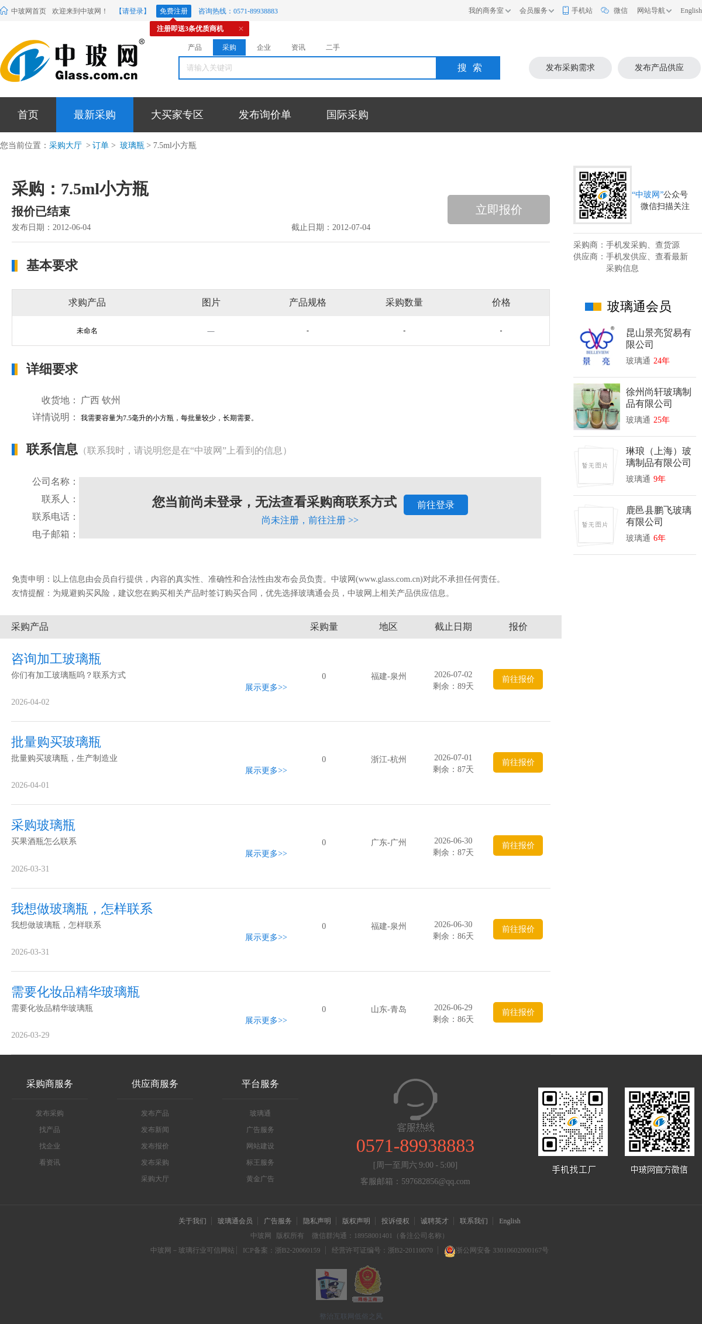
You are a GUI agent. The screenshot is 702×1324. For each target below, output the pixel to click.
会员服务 (533, 10)
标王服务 (260, 1162)
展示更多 (261, 687)
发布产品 (155, 1113)
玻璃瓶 (131, 145)
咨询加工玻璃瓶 (56, 658)
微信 (621, 10)
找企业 (49, 1146)
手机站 (582, 10)
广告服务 (260, 1130)
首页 (28, 115)
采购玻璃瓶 (43, 825)
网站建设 (260, 1146)
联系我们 (474, 1221)
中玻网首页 (28, 11)
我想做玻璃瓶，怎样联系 (82, 908)
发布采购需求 (570, 67)
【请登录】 (132, 11)
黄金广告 (260, 1179)
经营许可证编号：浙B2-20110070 (382, 1250)
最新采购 (95, 115)
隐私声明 (317, 1221)
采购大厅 (65, 145)
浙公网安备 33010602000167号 (496, 1250)
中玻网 (260, 1236)
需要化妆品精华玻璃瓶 (75, 992)
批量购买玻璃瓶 (56, 742)
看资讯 (49, 1162)
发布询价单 (265, 115)
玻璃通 (260, 1113)
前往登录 (436, 505)
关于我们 (192, 1221)
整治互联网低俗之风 (351, 1316)
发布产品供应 (659, 67)
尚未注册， (310, 520)
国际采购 (347, 115)
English (691, 10)
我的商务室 (486, 10)
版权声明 (356, 1221)
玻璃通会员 (235, 1221)
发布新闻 (155, 1130)
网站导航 (651, 10)
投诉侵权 (395, 1221)
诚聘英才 (435, 1221)
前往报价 (518, 679)
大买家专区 (177, 115)
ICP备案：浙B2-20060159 (282, 1250)
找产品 (49, 1130)
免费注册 (174, 11)
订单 (100, 145)
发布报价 (155, 1146)
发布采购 (50, 1113)
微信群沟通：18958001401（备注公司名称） (380, 1236)
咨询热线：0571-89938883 (238, 11)
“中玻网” (647, 194)
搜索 (472, 68)
